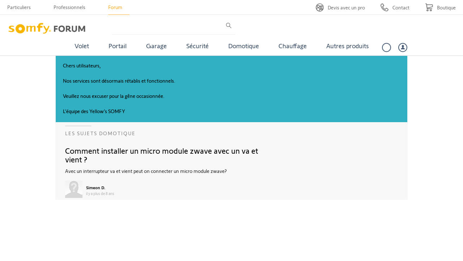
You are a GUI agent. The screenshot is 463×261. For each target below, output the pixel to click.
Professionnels (69, 7)
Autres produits (347, 46)
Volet (82, 46)
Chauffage (293, 46)
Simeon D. (95, 187)
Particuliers (19, 7)
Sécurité (197, 46)
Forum (115, 7)
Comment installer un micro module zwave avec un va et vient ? (161, 155)
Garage (156, 46)
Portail (118, 46)
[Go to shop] (440, 7)
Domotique (243, 46)
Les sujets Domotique (100, 133)
